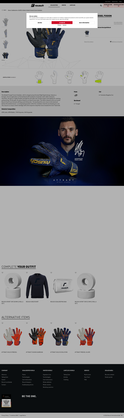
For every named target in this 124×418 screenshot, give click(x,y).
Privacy (59, 25)
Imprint (64, 25)
